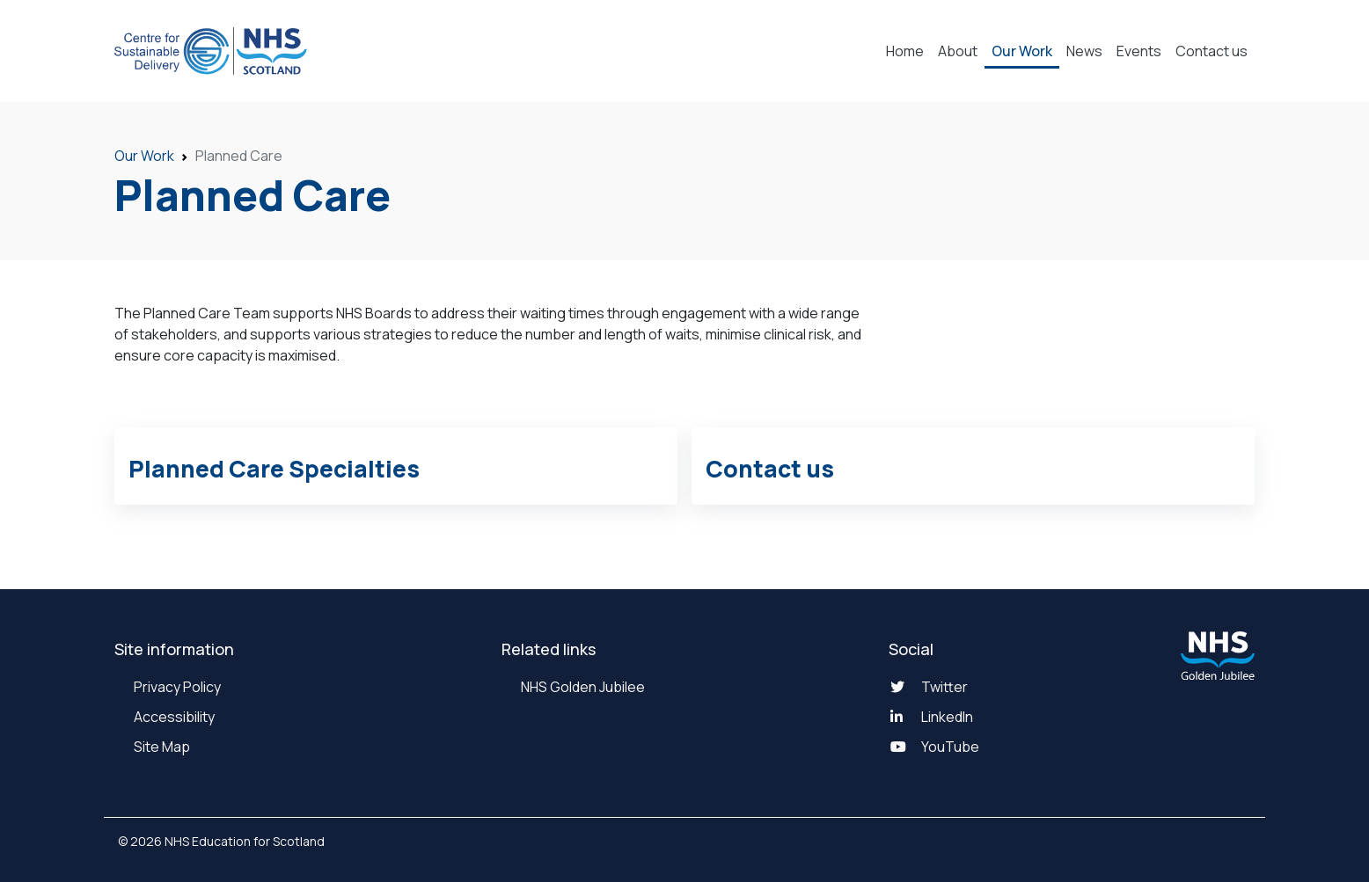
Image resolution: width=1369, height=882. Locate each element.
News (1084, 51)
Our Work (1022, 51)
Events (1138, 51)
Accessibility (173, 716)
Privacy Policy (176, 686)
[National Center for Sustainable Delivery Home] (210, 51)
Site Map (160, 746)
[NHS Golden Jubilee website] (1218, 655)
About (957, 51)
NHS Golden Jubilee (581, 686)
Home (905, 51)
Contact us (1211, 51)
